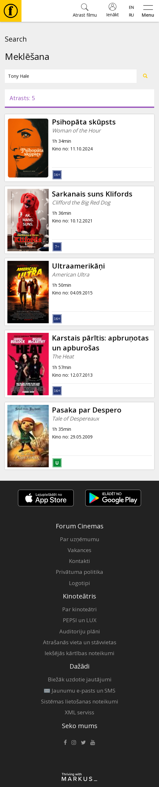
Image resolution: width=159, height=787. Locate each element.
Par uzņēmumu (79, 539)
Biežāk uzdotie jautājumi (80, 679)
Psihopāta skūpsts (84, 122)
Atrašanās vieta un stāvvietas (79, 642)
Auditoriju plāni (79, 631)
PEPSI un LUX (79, 620)
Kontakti (79, 561)
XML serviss (79, 712)
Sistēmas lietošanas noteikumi (79, 701)
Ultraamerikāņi (78, 266)
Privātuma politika (79, 571)
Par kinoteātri (79, 609)
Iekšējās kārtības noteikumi (79, 653)
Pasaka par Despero (86, 410)
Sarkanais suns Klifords (92, 194)
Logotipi (79, 583)
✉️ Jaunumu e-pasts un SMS (79, 690)
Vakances (79, 550)
